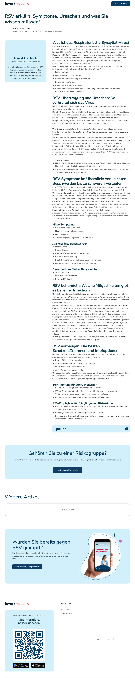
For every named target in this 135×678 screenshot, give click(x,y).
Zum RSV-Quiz (120, 3)
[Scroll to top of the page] (17, 4)
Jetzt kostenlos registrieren (27, 566)
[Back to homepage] (17, 604)
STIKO (19, 78)
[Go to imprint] (66, 609)
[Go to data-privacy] (66, 613)
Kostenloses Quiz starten (68, 470)
